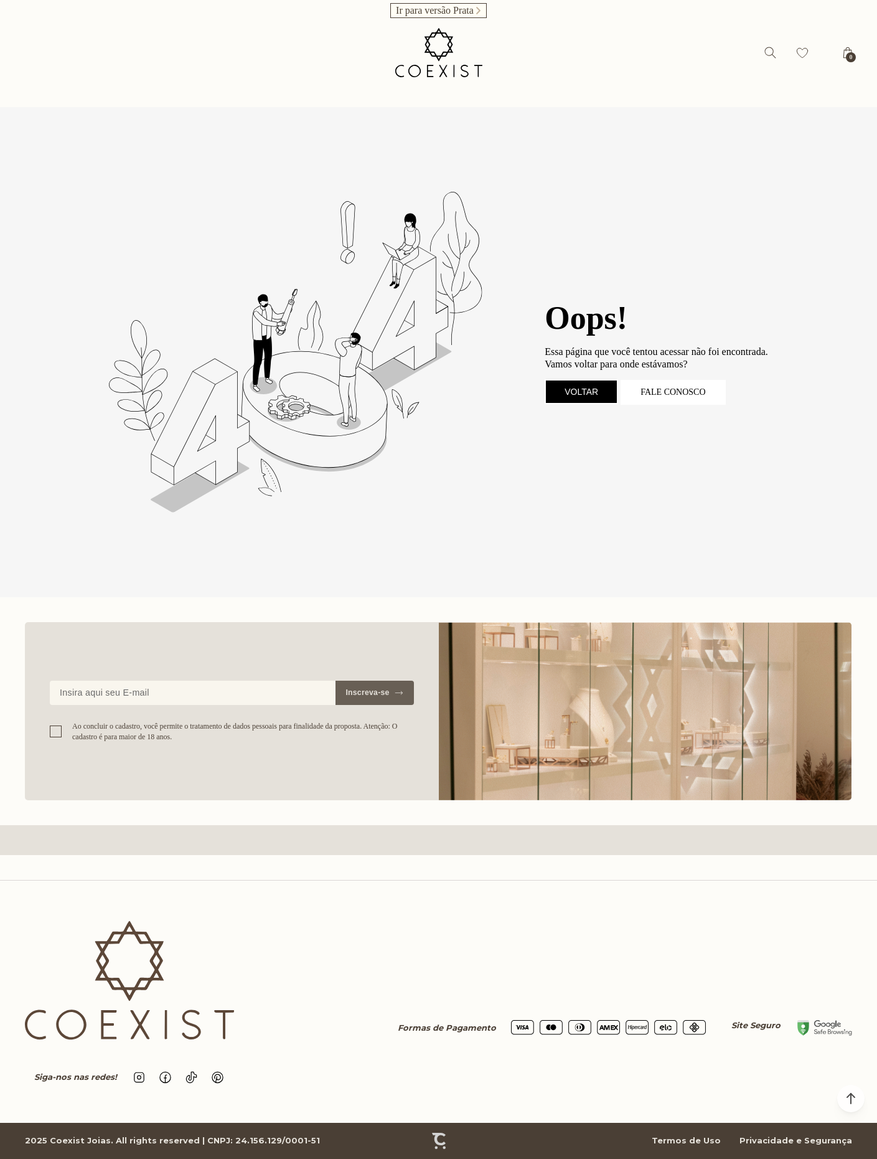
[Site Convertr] (439, 1141)
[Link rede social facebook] (165, 1077)
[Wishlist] (802, 52)
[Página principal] (438, 52)
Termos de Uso (686, 1140)
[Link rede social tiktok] (191, 1077)
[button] (851, 1098)
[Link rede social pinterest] (217, 1077)
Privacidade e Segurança (795, 1140)
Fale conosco (672, 392)
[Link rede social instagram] (139, 1077)
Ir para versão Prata (435, 10)
